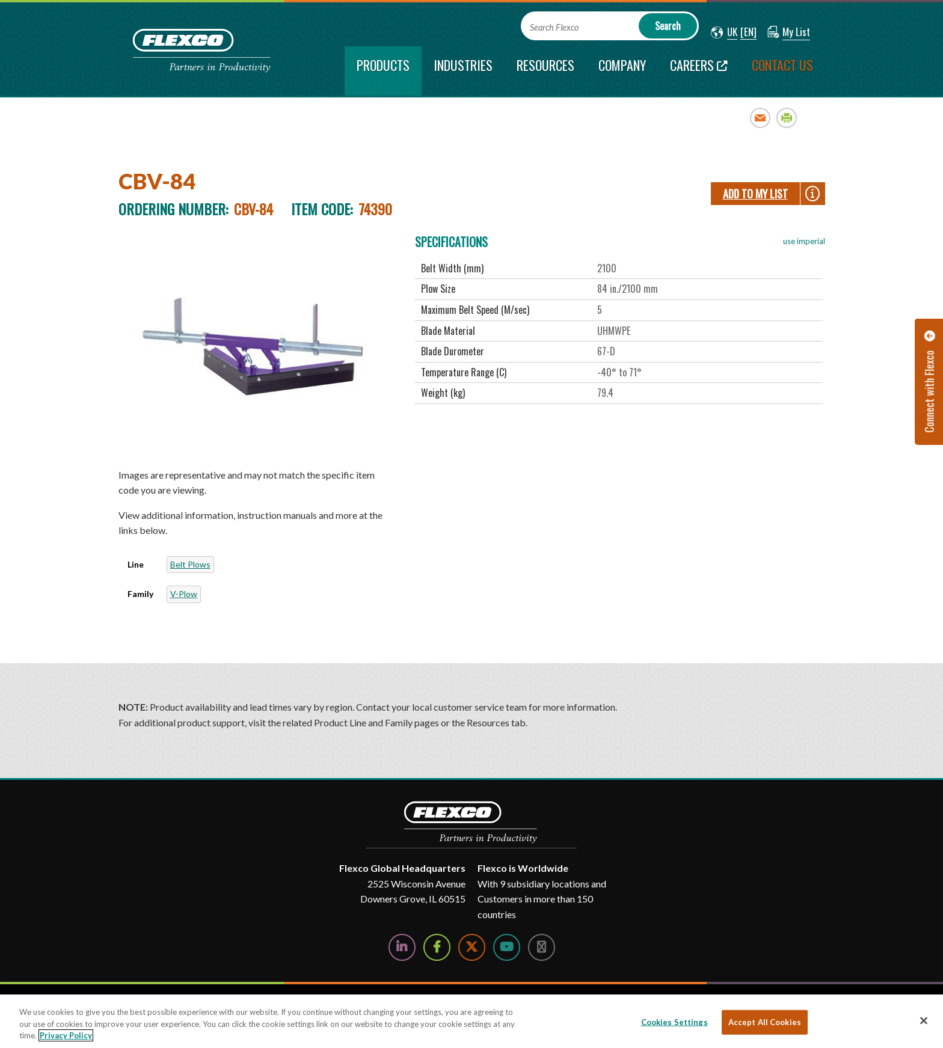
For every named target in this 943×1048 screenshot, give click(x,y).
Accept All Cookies (764, 1021)
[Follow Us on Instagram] (541, 947)
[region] (471, 1021)
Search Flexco (554, 27)
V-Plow (183, 594)
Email (760, 117)
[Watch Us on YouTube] (506, 947)
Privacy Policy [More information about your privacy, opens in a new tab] (66, 1035)
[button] (724, 32)
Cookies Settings (674, 1021)
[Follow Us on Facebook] (436, 947)
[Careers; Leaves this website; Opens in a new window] (699, 71)
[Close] (924, 1020)
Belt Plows (190, 564)
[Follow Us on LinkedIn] (402, 947)
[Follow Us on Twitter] (471, 947)
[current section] (383, 71)
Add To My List (755, 193)
